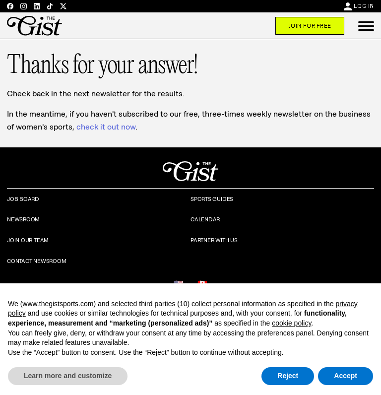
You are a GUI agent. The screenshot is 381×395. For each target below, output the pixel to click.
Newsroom (23, 219)
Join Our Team (28, 240)
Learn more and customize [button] (68, 376)
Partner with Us (214, 240)
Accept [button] (345, 376)
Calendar (205, 219)
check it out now (105, 127)
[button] (366, 25)
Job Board (23, 199)
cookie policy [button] (291, 323)
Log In (364, 6)
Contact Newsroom (36, 261)
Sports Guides (211, 199)
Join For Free (309, 26)
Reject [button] (287, 376)
